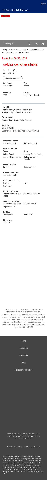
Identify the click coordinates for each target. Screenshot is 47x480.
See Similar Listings (12, 78)
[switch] (30, 43)
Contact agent (9, 44)
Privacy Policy (31, 434)
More (43, 4)
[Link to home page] (2, 4)
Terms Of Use (14, 434)
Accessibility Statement (20, 436)
